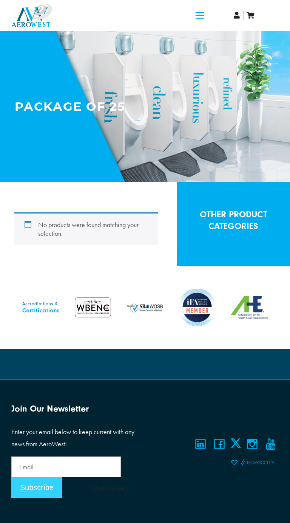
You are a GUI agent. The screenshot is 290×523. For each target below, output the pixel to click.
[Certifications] (40, 306)
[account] (237, 15)
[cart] (250, 15)
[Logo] (31, 15)
